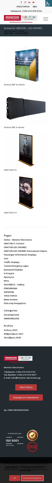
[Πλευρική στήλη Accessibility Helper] (48, 3)
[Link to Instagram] (25, 2)
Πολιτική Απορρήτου (15, 303)
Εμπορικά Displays (13, 269)
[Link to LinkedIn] (29, 2)
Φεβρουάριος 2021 (13, 333)
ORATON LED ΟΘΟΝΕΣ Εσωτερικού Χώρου (25, 251)
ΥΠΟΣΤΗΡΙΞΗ (23, 6)
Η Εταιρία (9, 273)
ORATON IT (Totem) (14, 243)
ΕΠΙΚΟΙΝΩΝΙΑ (10, 288)
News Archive (10, 299)
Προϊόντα (9, 277)
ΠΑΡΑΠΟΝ (9, 292)
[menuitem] (23, 6)
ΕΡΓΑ (6, 280)
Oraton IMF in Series (14, 127)
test (6, 258)
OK (14, 478)
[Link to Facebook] (21, 2)
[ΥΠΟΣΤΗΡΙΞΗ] (26, 387)
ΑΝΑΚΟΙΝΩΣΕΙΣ (11, 318)
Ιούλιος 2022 (10, 330)
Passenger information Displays (20, 254)
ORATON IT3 (10, 169)
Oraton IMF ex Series (14, 84)
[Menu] (44, 18)
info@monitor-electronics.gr (26, 377)
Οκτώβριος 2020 (12, 337)
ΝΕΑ (35, 6)
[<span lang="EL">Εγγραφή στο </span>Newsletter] (26, 397)
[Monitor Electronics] (21, 18)
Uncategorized (11, 314)
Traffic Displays (12, 262)
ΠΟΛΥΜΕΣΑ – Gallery (14, 284)
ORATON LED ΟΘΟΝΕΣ (15, 247)
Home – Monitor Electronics (18, 239)
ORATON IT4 (10, 212)
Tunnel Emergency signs (16, 265)
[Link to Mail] (33, 2)
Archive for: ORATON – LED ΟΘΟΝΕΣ (23, 28)
